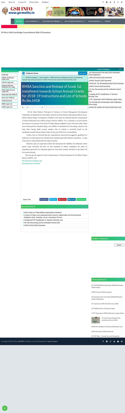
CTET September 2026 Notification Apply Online (105, 99)
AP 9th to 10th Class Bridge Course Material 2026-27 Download (25, 32)
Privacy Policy (34, 2)
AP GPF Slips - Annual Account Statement (105, 336)
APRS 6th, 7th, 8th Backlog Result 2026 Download (106, 83)
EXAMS (107, 21)
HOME (19, 21)
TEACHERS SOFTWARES (51, 21)
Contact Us (22, 2)
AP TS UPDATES (31, 21)
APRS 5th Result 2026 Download (100, 77)
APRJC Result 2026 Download (99, 86)
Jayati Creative (52, 341)
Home (3, 2)
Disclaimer (45, 2)
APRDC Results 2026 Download (100, 80)
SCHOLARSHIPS (94, 21)
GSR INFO (21, 341)
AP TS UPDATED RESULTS (74, 21)
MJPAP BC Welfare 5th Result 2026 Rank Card (105, 107)
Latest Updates (103, 69)
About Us (12, 2)
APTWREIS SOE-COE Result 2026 (103, 308)
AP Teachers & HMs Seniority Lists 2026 (104, 304)
